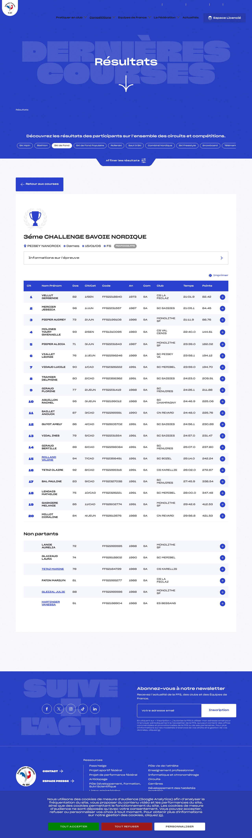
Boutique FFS (197, 5)
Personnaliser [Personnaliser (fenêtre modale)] (180, 826)
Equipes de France (132, 18)
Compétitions (100, 18)
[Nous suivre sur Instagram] (235, 4)
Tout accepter (73, 826)
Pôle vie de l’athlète (163, 785)
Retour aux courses (39, 203)
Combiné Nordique (160, 164)
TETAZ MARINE (53, 588)
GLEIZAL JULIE (53, 611)
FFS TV (216, 5)
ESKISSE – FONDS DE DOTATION (140, 5)
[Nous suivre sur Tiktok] (240, 4)
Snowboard (210, 164)
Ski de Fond (61, 164)
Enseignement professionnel (171, 789)
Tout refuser (127, 826)
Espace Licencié (224, 18)
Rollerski (116, 164)
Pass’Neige (98, 785)
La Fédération (165, 18)
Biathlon (42, 164)
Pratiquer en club (69, 18)
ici (159, 749)
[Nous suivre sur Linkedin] (245, 4)
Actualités (191, 18)
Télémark (230, 164)
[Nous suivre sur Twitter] (231, 4)
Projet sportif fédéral (105, 789)
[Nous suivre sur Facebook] (226, 4)
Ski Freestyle (187, 164)
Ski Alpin (24, 164)
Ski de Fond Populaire (90, 164)
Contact (50, 790)
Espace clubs (174, 5)
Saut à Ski (134, 164)
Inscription (219, 729)
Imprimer (218, 293)
